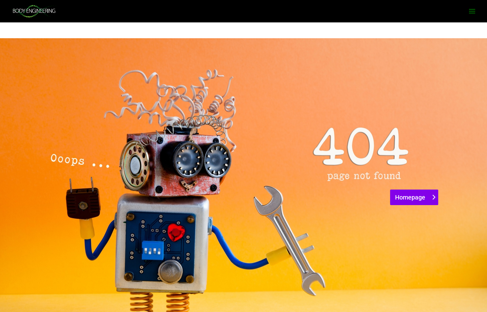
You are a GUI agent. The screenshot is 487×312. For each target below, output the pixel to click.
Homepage (410, 197)
